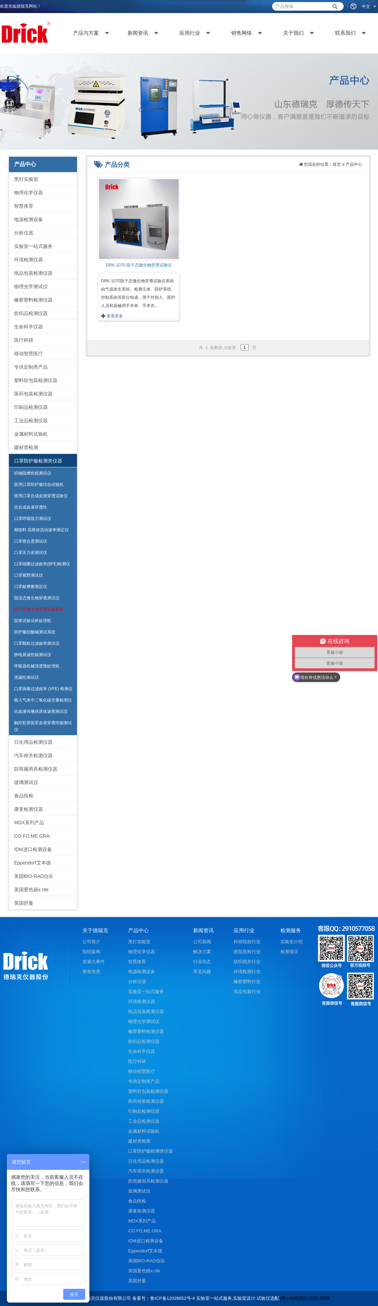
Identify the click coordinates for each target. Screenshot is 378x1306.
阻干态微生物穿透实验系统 (39, 609)
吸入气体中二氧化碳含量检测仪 (43, 700)
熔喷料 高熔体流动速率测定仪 (41, 529)
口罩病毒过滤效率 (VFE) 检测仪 (43, 688)
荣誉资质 (91, 971)
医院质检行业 (247, 951)
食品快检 (23, 795)
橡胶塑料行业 (247, 981)
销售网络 (241, 33)
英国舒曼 (23, 903)
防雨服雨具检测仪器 (35, 769)
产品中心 (354, 164)
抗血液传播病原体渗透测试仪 (41, 711)
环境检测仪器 (28, 259)
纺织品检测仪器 (31, 313)
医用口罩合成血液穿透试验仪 (41, 495)
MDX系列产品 (29, 822)
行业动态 (202, 961)
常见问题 (202, 971)
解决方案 (202, 951)
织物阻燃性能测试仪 (32, 473)
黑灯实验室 (26, 179)
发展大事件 (93, 961)
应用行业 (189, 33)
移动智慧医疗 (28, 353)
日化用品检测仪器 (33, 742)
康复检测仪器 (28, 809)
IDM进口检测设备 (33, 849)
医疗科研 (23, 340)
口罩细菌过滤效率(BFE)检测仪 (42, 564)
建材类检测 (26, 447)
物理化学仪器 (28, 192)
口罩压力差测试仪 (30, 552)
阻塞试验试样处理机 (32, 620)
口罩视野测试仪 (28, 575)
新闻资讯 (137, 33)
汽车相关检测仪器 (33, 755)
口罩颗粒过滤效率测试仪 (36, 643)
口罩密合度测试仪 (30, 541)
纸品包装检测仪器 (33, 273)
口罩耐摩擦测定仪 (30, 586)
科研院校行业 (247, 941)
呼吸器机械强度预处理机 (36, 666)
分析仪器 (23, 233)
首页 (337, 164)
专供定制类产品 (31, 367)
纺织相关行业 (247, 961)
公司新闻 (202, 941)
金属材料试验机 (31, 434)
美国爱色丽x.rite (31, 889)
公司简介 (91, 941)
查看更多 (115, 316)
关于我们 (293, 33)
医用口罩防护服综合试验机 (39, 484)
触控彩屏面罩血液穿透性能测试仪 (43, 726)
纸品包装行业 (247, 991)
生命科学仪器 (28, 326)
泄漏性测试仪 (26, 677)
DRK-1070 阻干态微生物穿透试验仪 (138, 265)
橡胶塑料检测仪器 (33, 300)
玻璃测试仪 (26, 782)
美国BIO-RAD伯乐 (33, 876)
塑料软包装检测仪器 (35, 380)
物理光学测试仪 (31, 286)
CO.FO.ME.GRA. (32, 836)
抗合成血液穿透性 (30, 507)
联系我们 (345, 33)
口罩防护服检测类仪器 (38, 461)
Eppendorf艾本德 (32, 863)
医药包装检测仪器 (33, 393)
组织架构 (91, 951)
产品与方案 (86, 33)
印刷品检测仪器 (31, 407)
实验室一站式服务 (33, 246)
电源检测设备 (28, 219)
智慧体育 (23, 206)
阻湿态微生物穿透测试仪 (36, 598)
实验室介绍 (291, 941)
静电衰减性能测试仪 (32, 654)
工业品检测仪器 (31, 420)
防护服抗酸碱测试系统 (34, 632)
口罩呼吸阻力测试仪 (32, 518)
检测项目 (289, 951)
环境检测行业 (247, 971)
